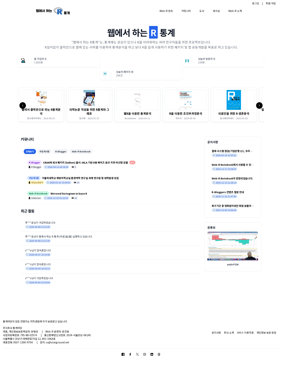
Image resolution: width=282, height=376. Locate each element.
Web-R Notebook (81, 151)
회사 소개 (229, 332)
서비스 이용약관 (245, 332)
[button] (41, 104)
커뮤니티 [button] (186, 11)
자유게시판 (44, 151)
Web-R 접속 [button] (166, 11)
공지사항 (216, 332)
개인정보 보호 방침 (266, 332)
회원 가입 (271, 3)
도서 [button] (201, 11)
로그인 (255, 3)
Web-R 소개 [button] (235, 11)
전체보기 (30, 151)
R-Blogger (60, 151)
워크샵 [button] (216, 11)
